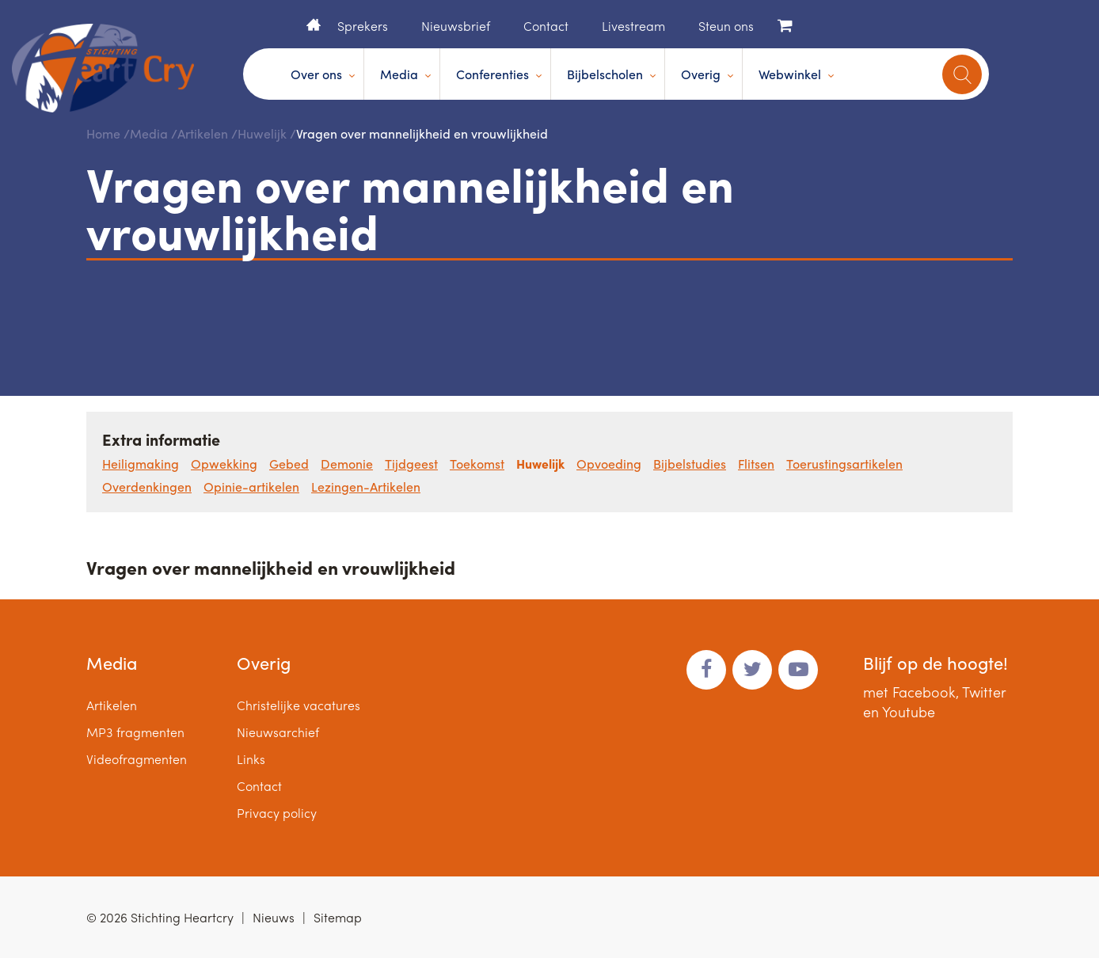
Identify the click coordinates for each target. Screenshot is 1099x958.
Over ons (316, 74)
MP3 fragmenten (135, 732)
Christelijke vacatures (298, 705)
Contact (546, 26)
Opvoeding (608, 463)
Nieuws (274, 917)
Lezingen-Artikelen (365, 486)
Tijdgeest (411, 463)
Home (313, 24)
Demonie (347, 463)
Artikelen (202, 133)
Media (399, 74)
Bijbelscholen (605, 74)
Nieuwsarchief (278, 732)
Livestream (633, 26)
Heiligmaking (140, 463)
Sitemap (338, 917)
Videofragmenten (136, 759)
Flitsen (756, 463)
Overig (701, 74)
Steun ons (726, 26)
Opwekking (224, 463)
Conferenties (492, 74)
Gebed (289, 463)
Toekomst (477, 463)
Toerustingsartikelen (844, 463)
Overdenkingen (147, 486)
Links (251, 759)
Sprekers (362, 26)
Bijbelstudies (689, 463)
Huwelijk (262, 133)
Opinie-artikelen (251, 486)
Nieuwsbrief (455, 26)
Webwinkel (790, 74)
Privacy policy (277, 813)
